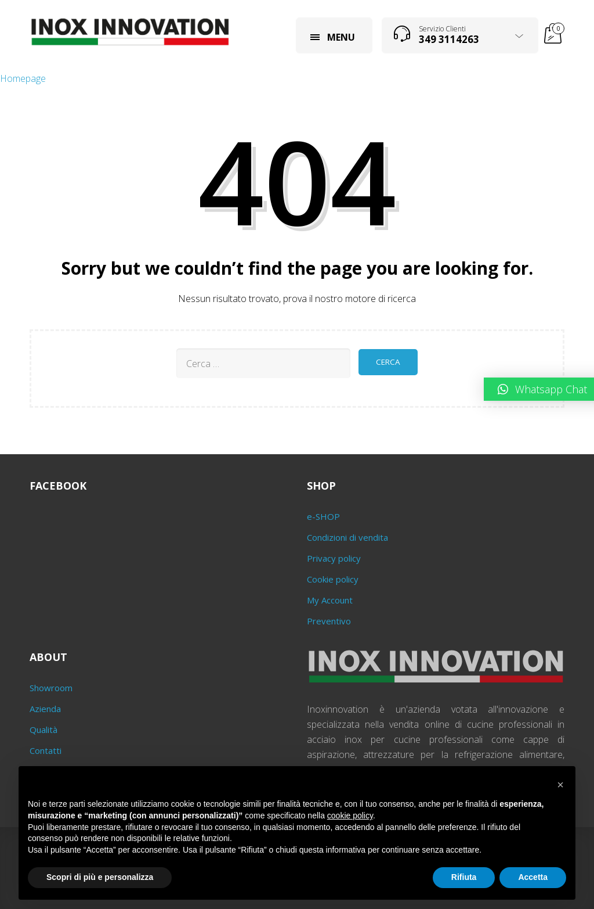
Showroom (51, 688)
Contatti (45, 750)
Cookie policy (332, 579)
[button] (560, 784)
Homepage (23, 78)
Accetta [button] (533, 877)
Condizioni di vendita (347, 537)
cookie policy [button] (350, 815)
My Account (330, 600)
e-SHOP (323, 516)
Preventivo (329, 621)
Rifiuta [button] (464, 877)
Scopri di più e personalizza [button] (99, 877)
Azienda (45, 708)
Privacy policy (334, 558)
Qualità (43, 729)
